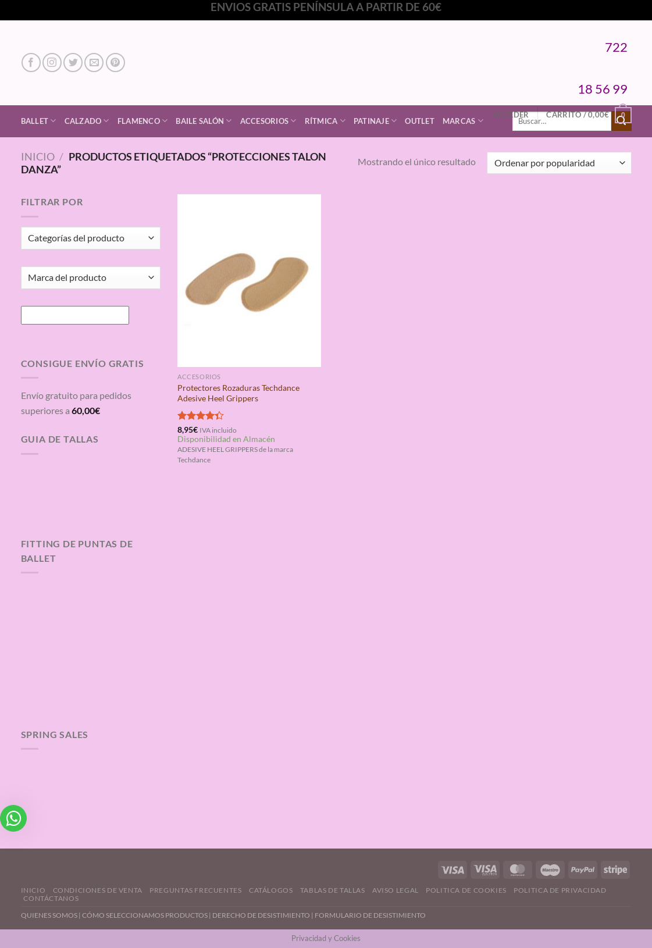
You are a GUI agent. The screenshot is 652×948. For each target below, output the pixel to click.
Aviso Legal (395, 890)
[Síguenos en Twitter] (73, 62)
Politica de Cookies (466, 890)
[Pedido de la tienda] (559, 163)
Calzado (87, 120)
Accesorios (268, 120)
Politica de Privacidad (560, 890)
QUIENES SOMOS (49, 915)
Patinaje (375, 120)
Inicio (38, 156)
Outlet (419, 121)
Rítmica (325, 120)
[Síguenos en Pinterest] (115, 62)
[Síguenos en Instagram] (52, 62)
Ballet (38, 120)
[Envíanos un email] (94, 62)
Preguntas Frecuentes (195, 890)
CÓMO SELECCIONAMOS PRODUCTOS (145, 915)
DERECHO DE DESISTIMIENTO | (263, 915)
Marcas (463, 120)
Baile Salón (203, 120)
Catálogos (271, 890)
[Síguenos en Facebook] (31, 62)
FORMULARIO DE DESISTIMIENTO (370, 915)
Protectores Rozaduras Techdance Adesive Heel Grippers (238, 393)
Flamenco (142, 120)
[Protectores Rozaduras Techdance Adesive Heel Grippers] (249, 280)
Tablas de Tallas (332, 890)
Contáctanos (51, 898)
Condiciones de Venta (97, 890)
